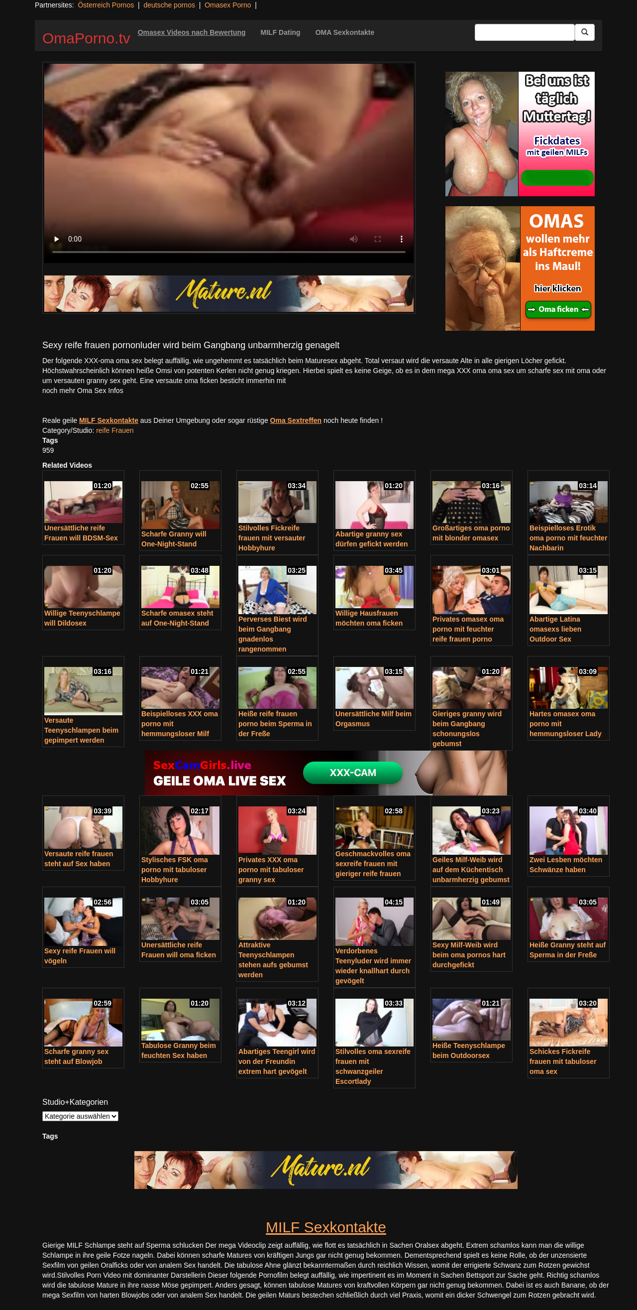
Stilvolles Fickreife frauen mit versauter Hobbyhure (272, 538)
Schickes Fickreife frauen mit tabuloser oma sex (563, 1061)
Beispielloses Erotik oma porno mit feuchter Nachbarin (568, 538)
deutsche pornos (169, 5)
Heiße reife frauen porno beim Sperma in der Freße (275, 724)
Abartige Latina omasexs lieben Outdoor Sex (555, 629)
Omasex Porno (228, 5)
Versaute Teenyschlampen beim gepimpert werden (81, 730)
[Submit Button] (585, 32)
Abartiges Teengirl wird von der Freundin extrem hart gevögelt (277, 1061)
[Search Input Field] (525, 32)
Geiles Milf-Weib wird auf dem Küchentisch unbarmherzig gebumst (471, 870)
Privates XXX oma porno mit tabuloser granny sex (271, 870)
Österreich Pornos (106, 5)
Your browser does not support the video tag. (229, 163)
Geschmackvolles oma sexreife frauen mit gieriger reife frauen (373, 864)
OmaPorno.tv (86, 38)
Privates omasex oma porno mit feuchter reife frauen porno (468, 629)
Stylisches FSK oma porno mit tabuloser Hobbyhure (174, 870)
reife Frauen (114, 430)
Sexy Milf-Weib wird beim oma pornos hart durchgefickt (469, 955)
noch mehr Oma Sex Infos (82, 390)
